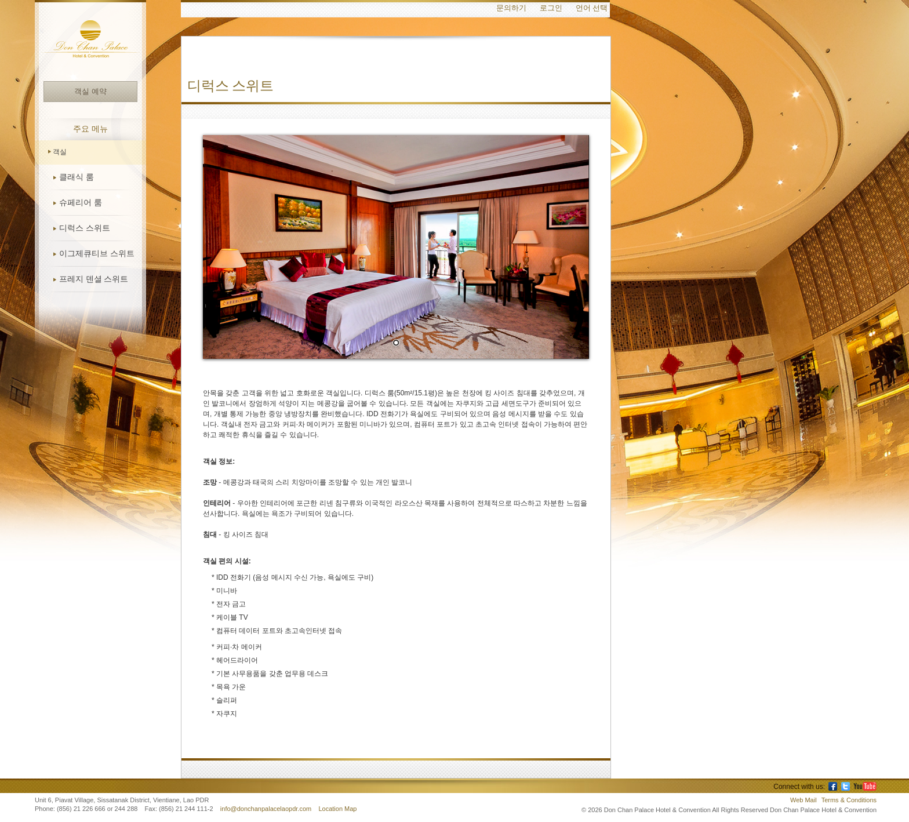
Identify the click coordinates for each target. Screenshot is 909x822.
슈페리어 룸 (80, 202)
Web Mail (803, 799)
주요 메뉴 (90, 129)
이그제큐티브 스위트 (96, 253)
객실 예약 (90, 91)
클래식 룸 (76, 177)
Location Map (337, 808)
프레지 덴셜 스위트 (93, 279)
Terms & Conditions (849, 799)
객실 (60, 152)
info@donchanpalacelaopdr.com (266, 808)
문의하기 (511, 8)
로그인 (551, 8)
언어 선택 (592, 8)
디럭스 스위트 (84, 228)
